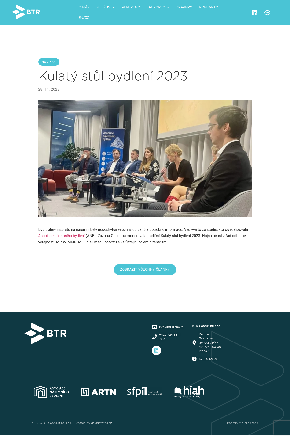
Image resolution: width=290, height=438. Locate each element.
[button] (105, 7)
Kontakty (208, 7)
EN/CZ (83, 17)
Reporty (159, 7)
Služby (105, 7)
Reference (132, 7)
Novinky (184, 7)
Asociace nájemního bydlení (61, 236)
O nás (83, 7)
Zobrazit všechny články (145, 269)
